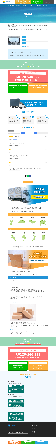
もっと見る (28, 182)
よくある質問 (34, 431)
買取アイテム (18, 5)
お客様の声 (31, 5)
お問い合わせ (45, 5)
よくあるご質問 (38, 5)
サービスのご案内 (11, 5)
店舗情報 (24, 5)
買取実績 (33, 428)
